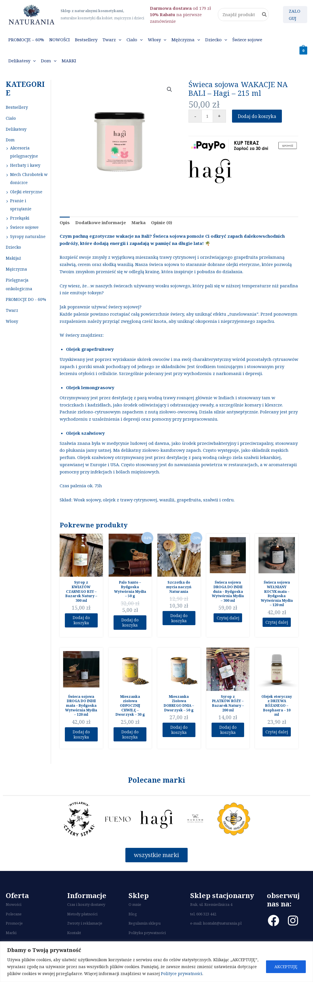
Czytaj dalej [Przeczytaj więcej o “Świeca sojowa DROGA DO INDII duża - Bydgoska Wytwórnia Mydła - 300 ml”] (228, 618)
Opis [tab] (65, 222)
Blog (133, 917)
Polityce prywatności (181, 973)
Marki (11, 936)
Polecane (14, 917)
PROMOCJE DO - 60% (26, 299)
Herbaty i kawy (25, 165)
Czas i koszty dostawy (86, 907)
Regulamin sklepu (145, 926)
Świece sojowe (24, 227)
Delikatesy (16, 129)
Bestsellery (17, 107)
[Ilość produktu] (207, 116)
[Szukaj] (264, 14)
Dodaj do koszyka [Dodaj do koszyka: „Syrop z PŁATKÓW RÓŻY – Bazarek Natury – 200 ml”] (227, 732)
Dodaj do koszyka (257, 116)
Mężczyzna (16, 269)
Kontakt (74, 936)
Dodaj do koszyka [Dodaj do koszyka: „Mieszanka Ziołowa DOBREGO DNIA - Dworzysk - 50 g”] (178, 732)
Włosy (12, 321)
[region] (156, 961)
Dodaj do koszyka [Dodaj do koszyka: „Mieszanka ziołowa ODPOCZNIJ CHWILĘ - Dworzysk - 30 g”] (130, 737)
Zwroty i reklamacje (84, 926)
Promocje (14, 926)
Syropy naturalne (28, 236)
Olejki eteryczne (26, 191)
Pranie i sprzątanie (20, 204)
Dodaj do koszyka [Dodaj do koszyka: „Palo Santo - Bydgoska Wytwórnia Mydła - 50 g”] (130, 623)
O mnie (135, 907)
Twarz (12, 310)
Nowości (13, 907)
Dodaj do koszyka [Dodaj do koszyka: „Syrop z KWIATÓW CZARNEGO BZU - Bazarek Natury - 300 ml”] (81, 621)
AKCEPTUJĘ (285, 966)
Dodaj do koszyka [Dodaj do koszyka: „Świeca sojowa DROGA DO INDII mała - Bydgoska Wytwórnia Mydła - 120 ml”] (81, 737)
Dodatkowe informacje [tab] (100, 222)
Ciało (11, 118)
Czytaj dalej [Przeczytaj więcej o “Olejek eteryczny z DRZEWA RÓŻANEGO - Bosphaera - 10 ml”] (277, 734)
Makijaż (13, 258)
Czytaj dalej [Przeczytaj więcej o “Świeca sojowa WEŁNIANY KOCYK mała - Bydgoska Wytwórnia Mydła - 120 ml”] (277, 622)
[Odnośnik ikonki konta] (295, 15)
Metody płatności (82, 917)
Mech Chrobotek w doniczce (29, 178)
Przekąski (19, 218)
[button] (118, 40)
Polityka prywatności (147, 936)
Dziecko (13, 247)
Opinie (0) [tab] (161, 222)
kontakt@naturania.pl (222, 926)
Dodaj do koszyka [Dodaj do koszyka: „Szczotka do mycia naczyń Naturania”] (178, 619)
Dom (10, 140)
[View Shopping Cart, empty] (303, 50)
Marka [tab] (138, 222)
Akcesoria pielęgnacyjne (24, 152)
